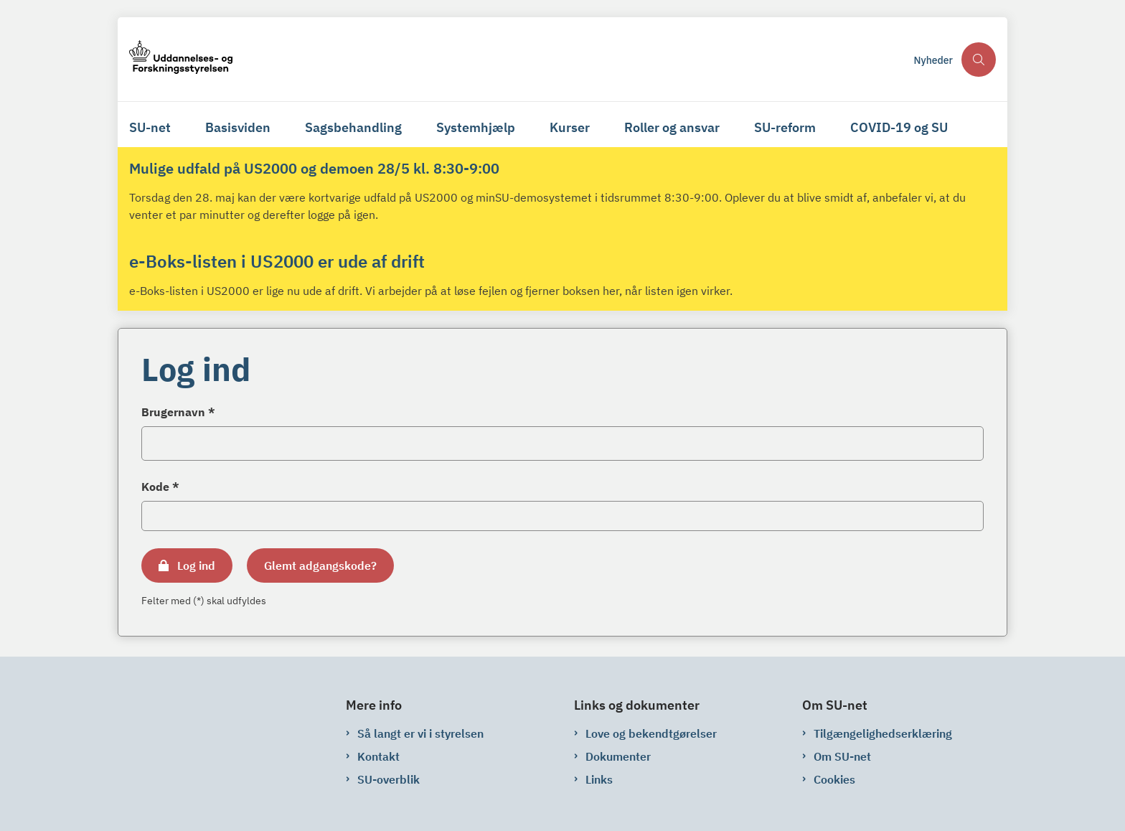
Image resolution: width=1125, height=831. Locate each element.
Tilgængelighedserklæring (883, 733)
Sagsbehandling (353, 127)
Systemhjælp (475, 127)
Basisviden (237, 127)
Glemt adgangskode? (320, 565)
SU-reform (785, 127)
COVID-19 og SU (899, 127)
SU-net (150, 127)
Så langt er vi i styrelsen (420, 733)
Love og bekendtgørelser (651, 733)
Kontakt (378, 756)
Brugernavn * (178, 412)
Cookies (834, 779)
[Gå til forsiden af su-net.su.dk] (517, 59)
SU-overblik (388, 779)
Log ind (196, 565)
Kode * (160, 486)
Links (599, 779)
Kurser (570, 127)
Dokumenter (618, 756)
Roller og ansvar (672, 127)
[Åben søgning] (978, 59)
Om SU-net (842, 756)
